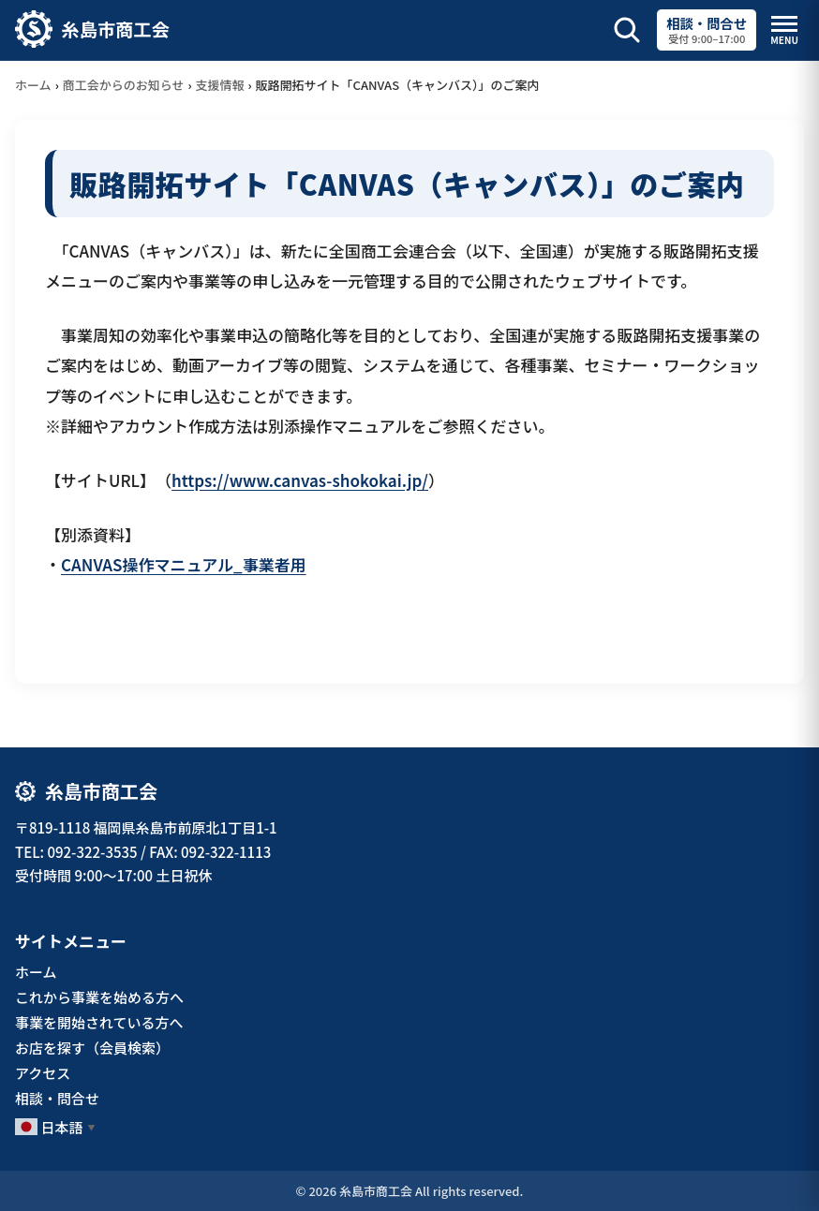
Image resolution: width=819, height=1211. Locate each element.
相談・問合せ (57, 1098)
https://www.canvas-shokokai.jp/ (299, 480)
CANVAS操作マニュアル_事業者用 (183, 564)
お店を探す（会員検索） (92, 1047)
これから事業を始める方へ (99, 997)
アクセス (42, 1073)
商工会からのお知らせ (124, 85)
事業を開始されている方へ (99, 1022)
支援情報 (220, 85)
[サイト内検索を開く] (626, 30)
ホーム (33, 85)
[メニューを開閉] (784, 30)
